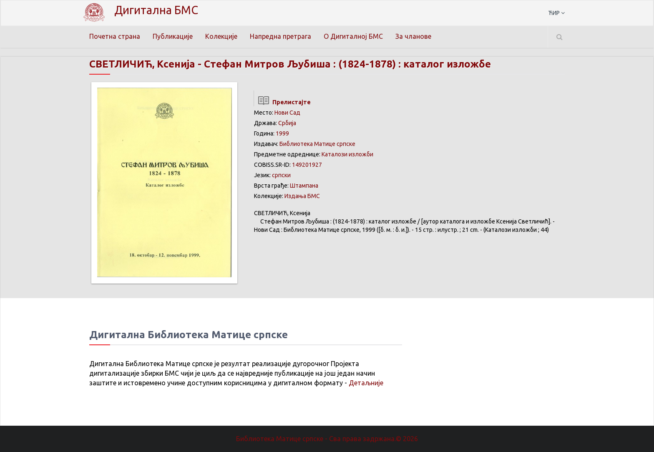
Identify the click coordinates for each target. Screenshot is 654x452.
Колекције (221, 36)
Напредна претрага (280, 36)
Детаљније (366, 383)
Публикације (173, 36)
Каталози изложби (347, 154)
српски (281, 175)
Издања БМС (302, 196)
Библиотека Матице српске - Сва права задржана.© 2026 (327, 438)
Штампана (304, 185)
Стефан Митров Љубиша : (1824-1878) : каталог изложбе (347, 64)
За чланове (413, 36)
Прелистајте (282, 102)
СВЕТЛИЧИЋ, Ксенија (142, 64)
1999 (282, 133)
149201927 (307, 164)
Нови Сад (287, 112)
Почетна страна (114, 36)
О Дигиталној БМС (353, 36)
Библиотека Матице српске (317, 144)
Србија (287, 123)
